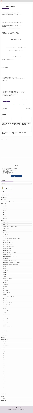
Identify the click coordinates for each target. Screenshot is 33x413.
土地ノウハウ (5, 216)
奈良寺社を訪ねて (5, 339)
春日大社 (4, 355)
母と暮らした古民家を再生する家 (7, 326)
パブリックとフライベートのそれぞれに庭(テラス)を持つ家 (11, 238)
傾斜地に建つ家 (5, 282)
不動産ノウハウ (5, 218)
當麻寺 (4, 359)
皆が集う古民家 (5, 268)
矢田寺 (4, 363)
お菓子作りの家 (5, 298)
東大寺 (4, 347)
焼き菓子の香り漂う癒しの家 (7, 240)
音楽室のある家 (5, 272)
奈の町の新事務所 (5, 234)
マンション (4, 203)
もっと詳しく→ (16, 176)
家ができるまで (4, 220)
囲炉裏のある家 (5, 274)
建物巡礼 (3, 337)
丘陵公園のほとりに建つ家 (6, 8)
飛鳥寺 (4, 373)
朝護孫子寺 (4, 351)
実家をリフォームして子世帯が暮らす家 (8, 246)
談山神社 (4, 369)
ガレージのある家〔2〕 (6, 310)
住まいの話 (4, 199)
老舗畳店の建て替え (5, 224)
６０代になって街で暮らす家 (7, 250)
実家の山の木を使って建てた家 (7, 302)
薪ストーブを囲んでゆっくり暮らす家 (8, 296)
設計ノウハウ (5, 212)
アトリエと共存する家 (6, 330)
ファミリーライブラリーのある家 (7, 244)
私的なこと (4, 400)
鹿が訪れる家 (5, 286)
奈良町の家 (4, 312)
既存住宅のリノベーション (6, 197)
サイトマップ (19, 407)
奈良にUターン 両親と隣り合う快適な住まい (9, 260)
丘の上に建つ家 (5, 306)
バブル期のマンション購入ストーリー (8, 201)
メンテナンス (4, 335)
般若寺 (4, 353)
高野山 (4, 357)
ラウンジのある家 (5, 322)
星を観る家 (4, 276)
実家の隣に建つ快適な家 (6, 314)
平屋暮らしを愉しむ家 (6, 232)
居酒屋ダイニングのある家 (6, 328)
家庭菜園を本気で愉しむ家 (6, 258)
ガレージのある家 (5, 270)
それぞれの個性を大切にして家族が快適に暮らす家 (10, 264)
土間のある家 (5, 300)
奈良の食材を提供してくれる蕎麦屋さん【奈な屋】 (10, 226)
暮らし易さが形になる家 (6, 304)
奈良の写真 (4, 341)
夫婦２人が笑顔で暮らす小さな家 (7, 242)
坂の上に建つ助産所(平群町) (7, 248)
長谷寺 (4, 367)
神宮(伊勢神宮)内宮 (5, 345)
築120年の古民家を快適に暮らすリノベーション (10, 256)
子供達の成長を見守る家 (6, 292)
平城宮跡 (4, 343)
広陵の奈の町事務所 (5, 228)
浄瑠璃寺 (4, 379)
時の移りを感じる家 (5, 284)
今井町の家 (4, 308)
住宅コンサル (4, 208)
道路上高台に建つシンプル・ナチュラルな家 (9, 252)
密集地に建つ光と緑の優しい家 (7, 278)
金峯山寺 (4, 371)
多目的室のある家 (5, 318)
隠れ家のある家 (5, 294)
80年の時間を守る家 (6, 316)
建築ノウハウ (5, 210)
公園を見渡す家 (5, 324)
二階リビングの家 (5, 290)
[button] (4, 104)
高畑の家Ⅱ (4, 266)
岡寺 (3, 361)
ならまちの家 (5, 236)
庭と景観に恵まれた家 (6, 222)
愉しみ (3, 396)
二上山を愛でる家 (5, 280)
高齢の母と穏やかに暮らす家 (7, 254)
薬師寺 (4, 365)
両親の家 (4, 288)
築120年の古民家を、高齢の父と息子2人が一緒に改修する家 (11, 262)
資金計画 (4, 214)
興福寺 (4, 349)
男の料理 (4, 398)
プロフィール (14, 407)
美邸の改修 (4, 230)
